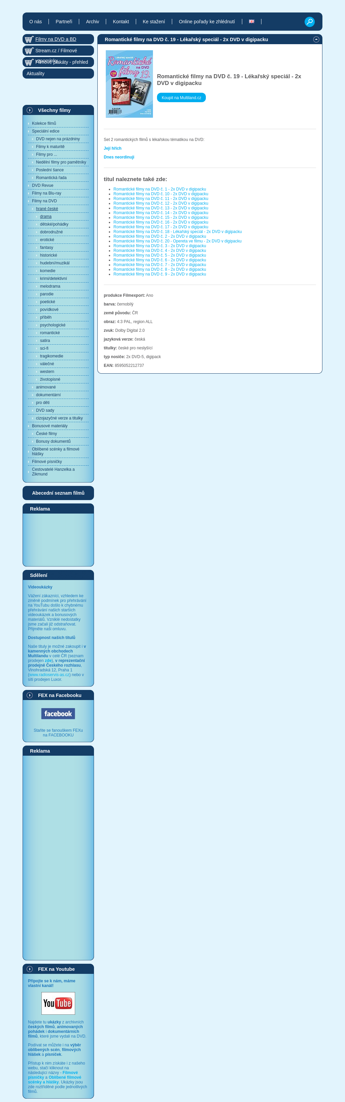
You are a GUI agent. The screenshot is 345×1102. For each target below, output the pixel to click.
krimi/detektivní (53, 278)
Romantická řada (51, 177)
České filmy (46, 433)
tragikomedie (51, 356)
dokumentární (48, 395)
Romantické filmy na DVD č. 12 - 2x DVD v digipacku (161, 203)
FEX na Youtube (56, 969)
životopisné (50, 379)
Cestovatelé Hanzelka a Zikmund (53, 471)
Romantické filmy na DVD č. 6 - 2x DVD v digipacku (160, 260)
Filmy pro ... (46, 154)
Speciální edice (45, 131)
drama (46, 216)
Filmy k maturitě (50, 146)
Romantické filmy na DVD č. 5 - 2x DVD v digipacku (160, 255)
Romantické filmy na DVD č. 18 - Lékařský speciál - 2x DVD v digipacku (178, 231)
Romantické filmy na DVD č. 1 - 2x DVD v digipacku (160, 189)
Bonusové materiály (49, 426)
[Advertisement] (58, 539)
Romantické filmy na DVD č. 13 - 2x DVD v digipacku (161, 208)
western (47, 371)
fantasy (46, 247)
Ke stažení (154, 21)
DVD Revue (42, 185)
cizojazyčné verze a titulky (59, 418)
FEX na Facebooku (60, 695)
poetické (47, 301)
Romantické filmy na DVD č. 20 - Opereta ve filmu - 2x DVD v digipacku (178, 241)
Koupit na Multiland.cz (181, 97)
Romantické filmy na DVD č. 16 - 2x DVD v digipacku (161, 222)
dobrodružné (51, 232)
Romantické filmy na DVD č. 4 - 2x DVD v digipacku (160, 250)
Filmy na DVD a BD (55, 39)
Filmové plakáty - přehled (61, 62)
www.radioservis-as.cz (49, 674)
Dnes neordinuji (119, 157)
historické (48, 255)
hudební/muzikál (54, 263)
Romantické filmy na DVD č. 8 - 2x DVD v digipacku (160, 269)
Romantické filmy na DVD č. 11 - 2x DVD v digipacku (161, 198)
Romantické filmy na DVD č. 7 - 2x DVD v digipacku (160, 264)
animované (46, 387)
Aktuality (35, 73)
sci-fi (44, 348)
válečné (47, 363)
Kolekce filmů (44, 123)
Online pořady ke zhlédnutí (207, 21)
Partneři (64, 21)
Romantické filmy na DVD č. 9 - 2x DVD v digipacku (160, 274)
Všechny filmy (54, 110)
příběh (46, 317)
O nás (35, 21)
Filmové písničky (47, 461)
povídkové (49, 309)
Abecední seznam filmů (58, 493)
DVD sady (45, 410)
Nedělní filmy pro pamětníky (61, 162)
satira (45, 340)
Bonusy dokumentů (53, 441)
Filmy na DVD (44, 201)
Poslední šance (50, 170)
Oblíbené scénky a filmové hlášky (56, 451)
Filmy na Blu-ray (46, 193)
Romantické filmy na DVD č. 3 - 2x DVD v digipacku (160, 245)
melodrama (50, 286)
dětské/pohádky (54, 224)
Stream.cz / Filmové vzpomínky (56, 52)
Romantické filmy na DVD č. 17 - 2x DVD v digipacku (161, 227)
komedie (47, 270)
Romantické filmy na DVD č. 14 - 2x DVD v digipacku (161, 212)
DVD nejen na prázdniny (58, 139)
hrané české (47, 208)
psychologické (52, 325)
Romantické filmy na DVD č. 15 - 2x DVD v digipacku (161, 217)
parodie (47, 294)
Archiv (92, 21)
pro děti (43, 402)
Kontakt (121, 21)
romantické (50, 332)
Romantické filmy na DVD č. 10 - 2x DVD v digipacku (161, 194)
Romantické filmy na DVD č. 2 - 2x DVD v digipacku (160, 236)
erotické (47, 239)
